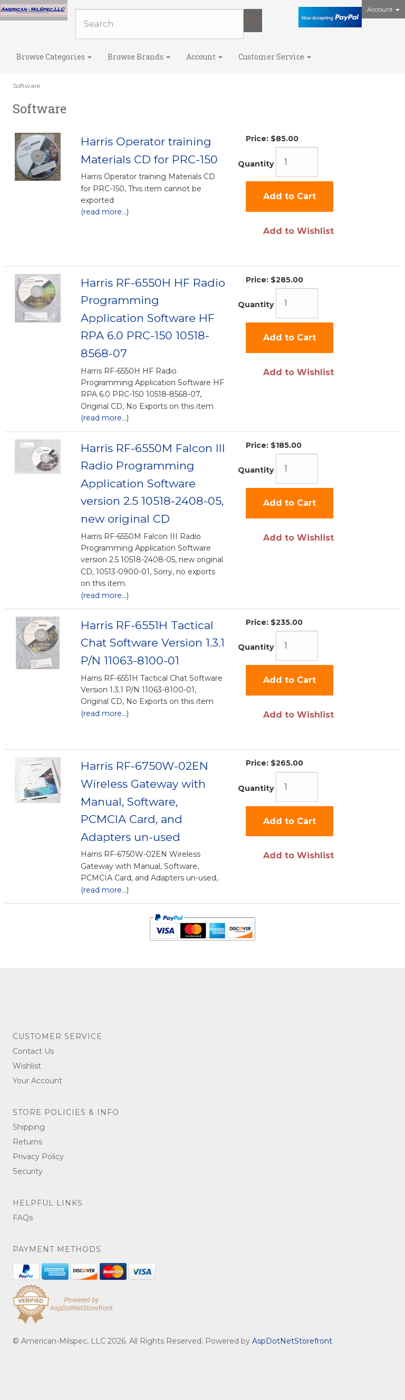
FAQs (23, 1217)
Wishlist (27, 1066)
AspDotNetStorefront (292, 1341)
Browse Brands (139, 57)
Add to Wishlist (298, 231)
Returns (27, 1142)
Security (28, 1171)
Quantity (256, 164)
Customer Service (274, 57)
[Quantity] (297, 162)
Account (383, 9)
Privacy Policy (38, 1156)
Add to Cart (289, 196)
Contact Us (33, 1051)
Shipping (29, 1127)
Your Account (37, 1080)
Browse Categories (54, 57)
